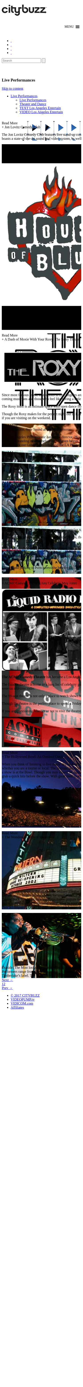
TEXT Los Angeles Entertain (40, 108)
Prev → (7, 988)
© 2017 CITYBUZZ (25, 995)
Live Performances (24, 96)
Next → (7, 980)
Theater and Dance (32, 104)
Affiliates (17, 1007)
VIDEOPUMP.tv (23, 999)
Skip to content (12, 88)
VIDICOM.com (22, 1003)
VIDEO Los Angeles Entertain (41, 112)
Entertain (13, 70)
